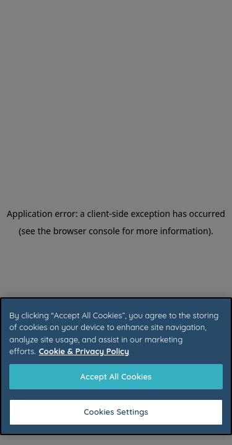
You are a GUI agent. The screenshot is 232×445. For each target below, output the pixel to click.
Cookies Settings (116, 412)
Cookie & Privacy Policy (84, 351)
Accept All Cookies (116, 376)
